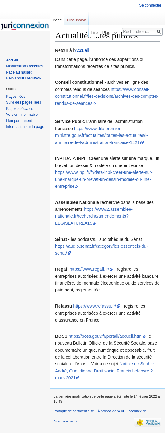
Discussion (76, 20)
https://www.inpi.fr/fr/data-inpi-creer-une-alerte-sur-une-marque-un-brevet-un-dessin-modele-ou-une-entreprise (104, 179)
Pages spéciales (19, 108)
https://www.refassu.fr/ (94, 306)
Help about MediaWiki (24, 78)
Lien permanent (19, 121)
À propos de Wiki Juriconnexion (121, 411)
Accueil (82, 50)
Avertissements (65, 421)
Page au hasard (19, 72)
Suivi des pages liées (23, 102)
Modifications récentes (24, 66)
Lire (92, 32)
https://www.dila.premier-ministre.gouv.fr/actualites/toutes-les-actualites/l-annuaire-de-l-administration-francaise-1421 (101, 135)
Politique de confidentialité (74, 411)
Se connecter (150, 5)
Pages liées (15, 96)
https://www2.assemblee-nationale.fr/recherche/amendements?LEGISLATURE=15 (94, 216)
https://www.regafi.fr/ (89, 269)
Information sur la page (25, 126)
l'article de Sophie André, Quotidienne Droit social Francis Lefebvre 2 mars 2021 (104, 370)
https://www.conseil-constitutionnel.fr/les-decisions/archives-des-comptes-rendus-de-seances (106, 96)
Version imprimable (22, 114)
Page (57, 20)
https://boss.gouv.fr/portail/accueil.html (106, 336)
